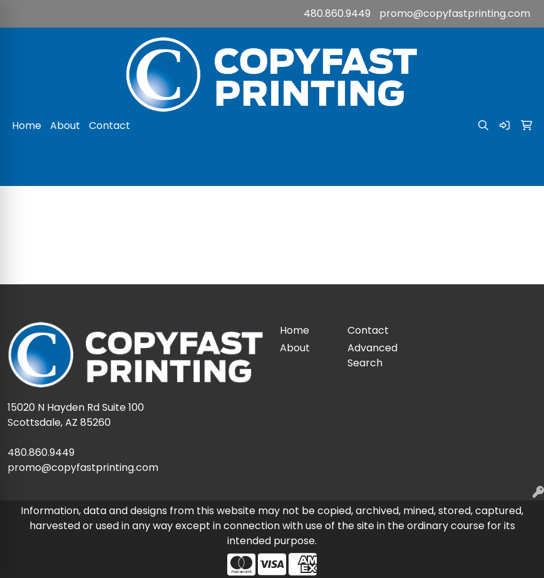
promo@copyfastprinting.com (454, 13)
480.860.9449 (337, 13)
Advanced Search (372, 355)
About (65, 125)
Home (26, 125)
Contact (109, 125)
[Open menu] (518, 167)
